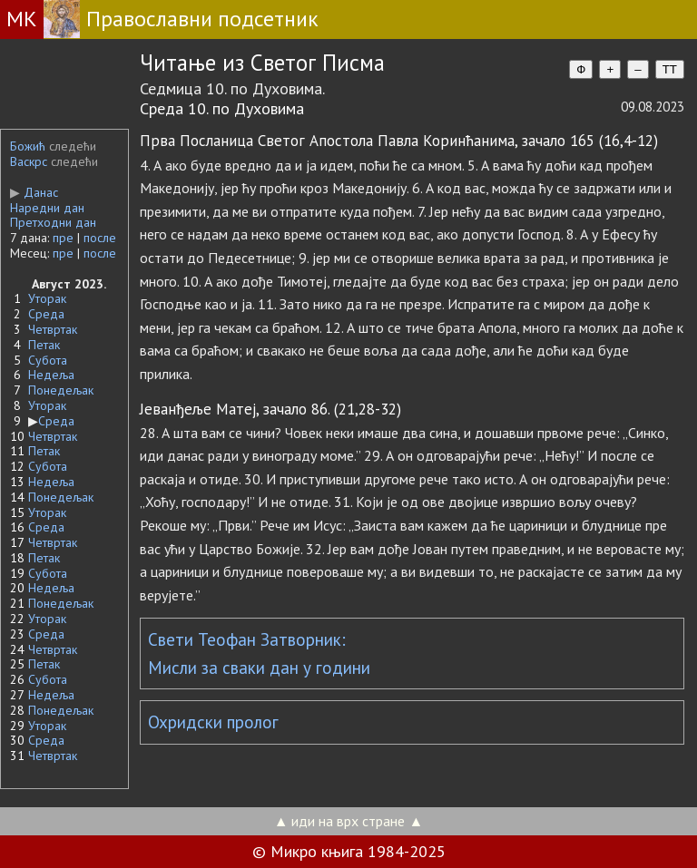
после (99, 237)
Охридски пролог (213, 722)
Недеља (51, 374)
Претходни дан (53, 222)
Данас (34, 192)
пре (63, 237)
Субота (47, 360)
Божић (27, 146)
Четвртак (52, 329)
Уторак (47, 298)
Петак (44, 344)
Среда (46, 314)
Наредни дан (47, 208)
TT (670, 69)
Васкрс (28, 161)
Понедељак (60, 390)
